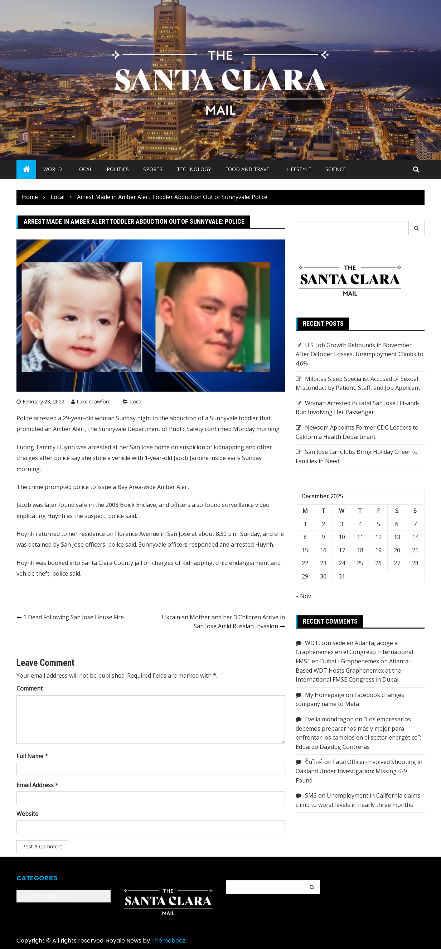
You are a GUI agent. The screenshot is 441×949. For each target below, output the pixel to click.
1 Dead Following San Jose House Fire (73, 617)
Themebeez (168, 940)
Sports (153, 169)
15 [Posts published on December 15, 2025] (305, 550)
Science (335, 169)
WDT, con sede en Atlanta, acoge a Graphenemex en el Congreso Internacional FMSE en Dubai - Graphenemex (354, 652)
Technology (194, 169)
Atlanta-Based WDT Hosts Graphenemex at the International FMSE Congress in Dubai (353, 670)
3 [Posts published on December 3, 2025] (341, 524)
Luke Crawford (94, 401)
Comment (29, 688)
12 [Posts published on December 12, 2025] (378, 537)
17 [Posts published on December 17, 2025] (342, 550)
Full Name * (32, 756)
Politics (118, 169)
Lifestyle (298, 169)
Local (84, 169)
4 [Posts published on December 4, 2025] (360, 524)
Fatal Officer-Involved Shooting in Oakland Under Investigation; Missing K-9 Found (359, 771)
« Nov (303, 596)
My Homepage (324, 695)
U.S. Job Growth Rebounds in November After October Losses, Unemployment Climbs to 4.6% (359, 354)
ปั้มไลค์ (314, 762)
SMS (311, 795)
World (52, 169)
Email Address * (37, 785)
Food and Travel (248, 169)
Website (27, 814)
